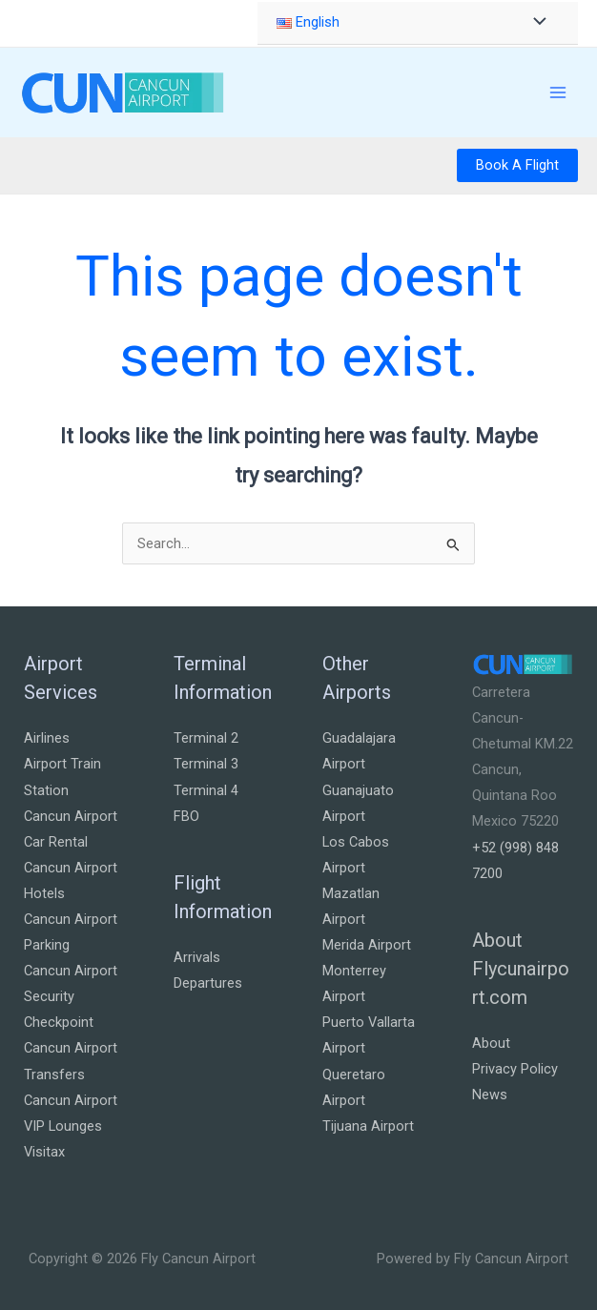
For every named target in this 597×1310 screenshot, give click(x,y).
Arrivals (197, 957)
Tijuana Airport (368, 1126)
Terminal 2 (206, 738)
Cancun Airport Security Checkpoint (70, 996)
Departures (208, 983)
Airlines (47, 738)
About (491, 1043)
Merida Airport (366, 944)
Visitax (44, 1151)
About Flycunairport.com (520, 969)
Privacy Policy (515, 1068)
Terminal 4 (206, 790)
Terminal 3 (206, 763)
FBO (186, 816)
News (489, 1094)
